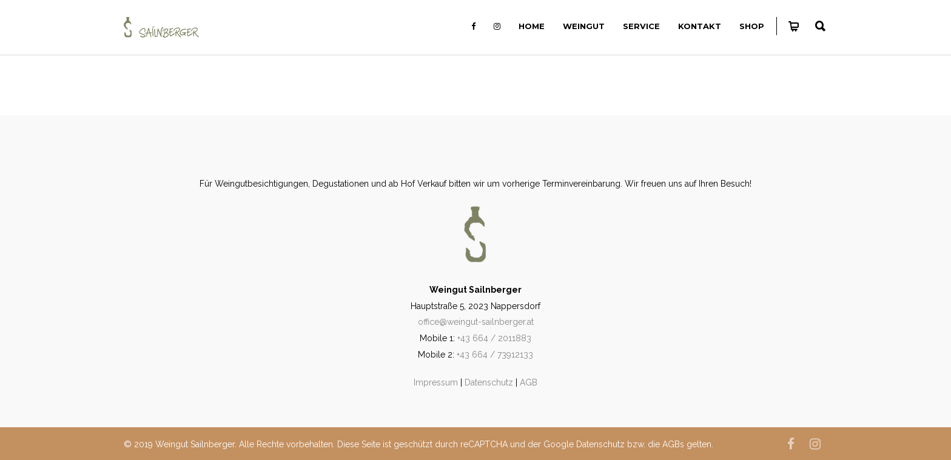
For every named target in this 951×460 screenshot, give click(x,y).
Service (641, 26)
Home (532, 26)
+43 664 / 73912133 (495, 354)
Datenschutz (489, 382)
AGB (528, 382)
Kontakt (699, 26)
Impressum (436, 382)
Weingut (584, 26)
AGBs (673, 444)
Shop (751, 26)
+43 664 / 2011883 (494, 338)
